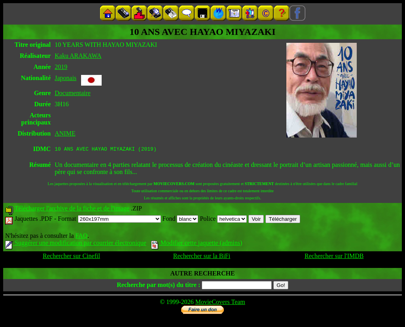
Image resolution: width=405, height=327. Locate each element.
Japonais (65, 78)
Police (223, 219)
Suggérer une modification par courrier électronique (75, 244)
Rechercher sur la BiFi (201, 257)
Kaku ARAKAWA (78, 55)
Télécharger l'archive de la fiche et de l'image (72, 209)
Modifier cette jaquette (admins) (196, 244)
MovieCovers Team (220, 303)
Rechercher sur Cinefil (71, 257)
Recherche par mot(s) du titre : (158, 286)
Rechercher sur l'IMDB (334, 257)
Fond (181, 219)
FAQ (81, 236)
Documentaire (73, 93)
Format (109, 219)
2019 (61, 66)
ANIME (65, 133)
